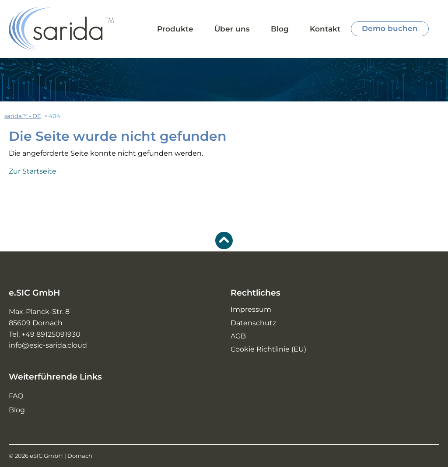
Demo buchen (390, 28)
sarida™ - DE (22, 115)
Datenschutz (253, 323)
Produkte (175, 28)
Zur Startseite (32, 171)
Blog (280, 28)
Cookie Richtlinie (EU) (268, 349)
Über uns (232, 28)
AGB (238, 336)
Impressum (251, 309)
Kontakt (325, 28)
